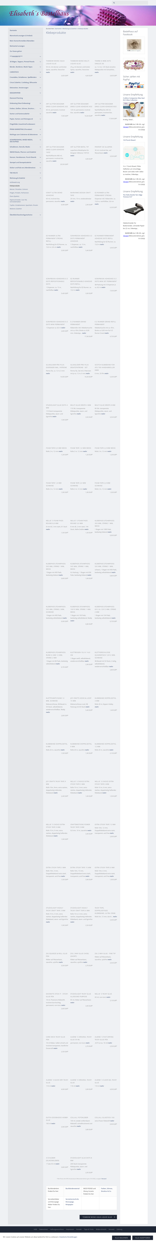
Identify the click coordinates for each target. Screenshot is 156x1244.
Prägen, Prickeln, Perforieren (19, 193)
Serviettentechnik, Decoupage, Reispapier (72, 1201)
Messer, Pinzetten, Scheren (19, 189)
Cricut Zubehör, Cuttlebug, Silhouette (23, 82)
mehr (48, 72)
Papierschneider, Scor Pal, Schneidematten (18, 201)
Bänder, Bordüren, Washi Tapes (21, 67)
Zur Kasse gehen (16, 51)
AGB (35, 1229)
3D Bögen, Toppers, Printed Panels (22, 62)
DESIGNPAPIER (15, 93)
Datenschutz (43, 1229)
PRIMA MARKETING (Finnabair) (21, 129)
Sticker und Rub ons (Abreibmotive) (22, 168)
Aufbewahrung (15, 182)
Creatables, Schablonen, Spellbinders (23, 77)
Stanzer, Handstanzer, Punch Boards (23, 157)
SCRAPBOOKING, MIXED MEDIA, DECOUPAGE (21, 141)
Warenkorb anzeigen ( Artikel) (21, 36)
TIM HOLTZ (14, 173)
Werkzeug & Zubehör (17, 178)
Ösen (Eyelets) (14, 196)
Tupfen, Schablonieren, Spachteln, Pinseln (24, 205)
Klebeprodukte (15, 186)
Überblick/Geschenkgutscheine (21, 215)
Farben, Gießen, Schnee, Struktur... (22, 108)
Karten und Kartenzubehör (19, 114)
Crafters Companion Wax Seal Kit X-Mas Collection (134, 99)
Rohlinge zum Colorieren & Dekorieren (24, 134)
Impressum (70, 1229)
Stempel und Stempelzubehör (20, 162)
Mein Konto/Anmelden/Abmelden (22, 41)
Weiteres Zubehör (16, 209)
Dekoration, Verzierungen (19, 88)
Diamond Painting (16, 98)
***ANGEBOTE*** (16, 56)
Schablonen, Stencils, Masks (20, 147)
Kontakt (79, 1229)
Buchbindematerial (72, 1188)
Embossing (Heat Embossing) (20, 103)
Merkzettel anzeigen (17, 46)
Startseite (13, 30)
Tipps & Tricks (89, 1229)
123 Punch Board (129, 140)
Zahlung (119, 1229)
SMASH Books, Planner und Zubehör (23, 152)
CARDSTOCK (14, 72)
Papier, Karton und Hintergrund (21, 119)
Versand (104, 1179)
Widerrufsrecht (101, 1229)
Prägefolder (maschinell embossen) (22, 124)
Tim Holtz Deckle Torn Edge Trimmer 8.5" (132, 196)
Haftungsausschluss (57, 1229)
